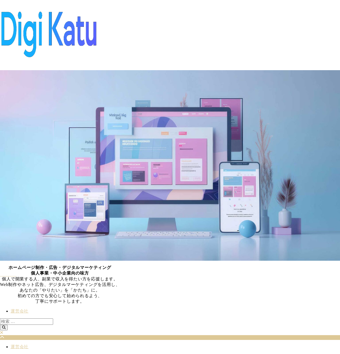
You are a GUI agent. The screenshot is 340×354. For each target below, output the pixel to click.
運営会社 (19, 311)
